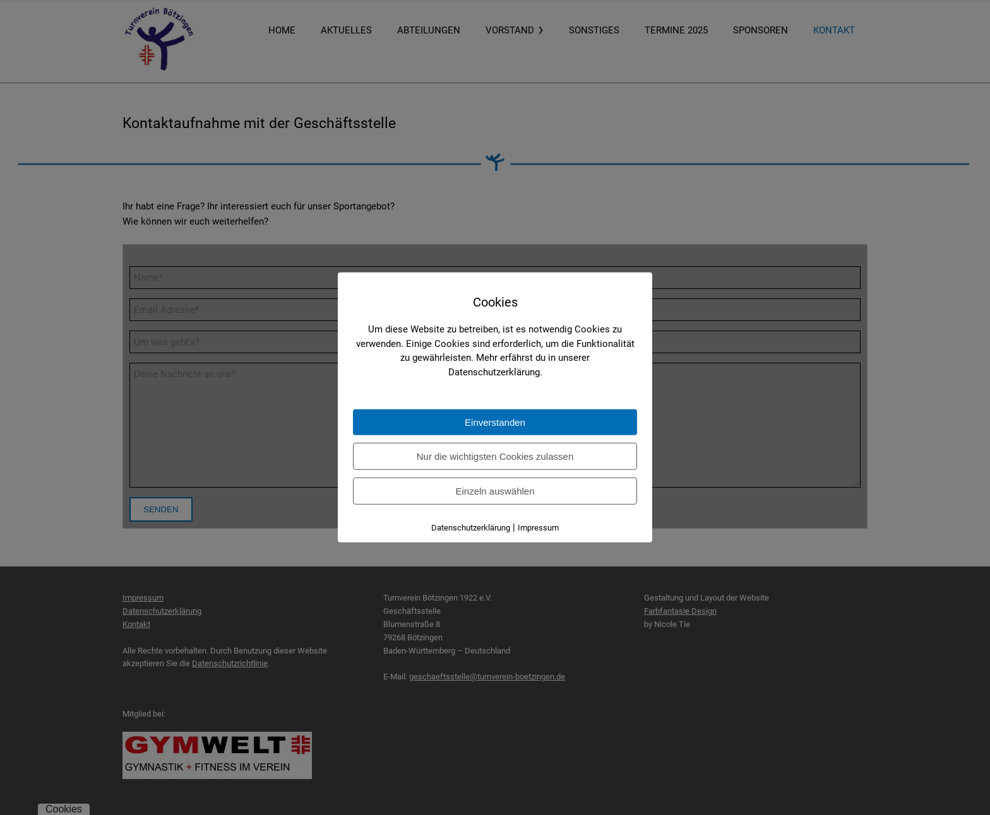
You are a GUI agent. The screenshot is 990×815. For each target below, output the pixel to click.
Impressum (538, 527)
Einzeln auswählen (494, 491)
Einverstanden (495, 422)
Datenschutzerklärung (470, 527)
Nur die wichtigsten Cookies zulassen (495, 456)
